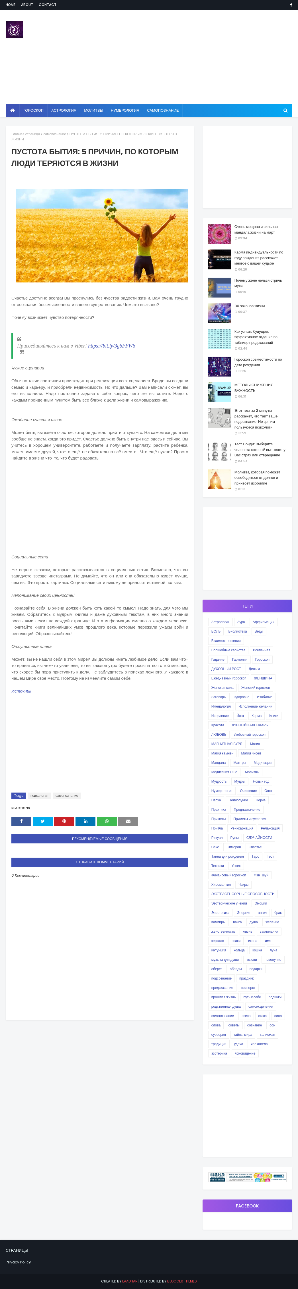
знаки (236, 940)
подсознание (221, 978)
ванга (237, 922)
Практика (218, 809)
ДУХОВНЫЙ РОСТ (226, 668)
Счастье (255, 847)
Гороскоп (262, 659)
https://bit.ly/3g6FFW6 (111, 346)
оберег (216, 968)
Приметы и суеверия (249, 818)
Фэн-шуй (261, 875)
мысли (251, 959)
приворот (248, 987)
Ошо (268, 790)
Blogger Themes (182, 1281)
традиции (218, 1043)
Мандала (218, 762)
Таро (255, 856)
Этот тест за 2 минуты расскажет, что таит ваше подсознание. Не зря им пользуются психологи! (256, 419)
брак (277, 912)
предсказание (222, 987)
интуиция (218, 950)
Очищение (248, 790)
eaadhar (130, 1281)
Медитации (263, 762)
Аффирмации (263, 621)
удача (238, 1043)
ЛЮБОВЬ (218, 734)
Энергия (243, 912)
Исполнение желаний (255, 706)
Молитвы (252, 772)
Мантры (239, 762)
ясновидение (245, 1053)
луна (273, 950)
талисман (267, 1034)
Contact (47, 4)
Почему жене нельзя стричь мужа (258, 283)
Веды (259, 631)
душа (254, 922)
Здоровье (242, 697)
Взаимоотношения (226, 640)
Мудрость (219, 781)
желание (272, 922)
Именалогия (221, 706)
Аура (241, 621)
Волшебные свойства (228, 650)
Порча (261, 800)
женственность (223, 931)
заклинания (269, 931)
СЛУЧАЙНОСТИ (259, 837)
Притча (217, 828)
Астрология (220, 621)
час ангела (259, 1043)
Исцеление (220, 715)
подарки (256, 968)
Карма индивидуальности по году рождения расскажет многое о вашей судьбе (258, 258)
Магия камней (222, 753)
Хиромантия (221, 884)
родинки (275, 997)
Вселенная (261, 650)
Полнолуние (238, 800)
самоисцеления (260, 1006)
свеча (246, 1015)
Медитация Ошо (224, 772)
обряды (236, 968)
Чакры (243, 884)
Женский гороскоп (255, 687)
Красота (217, 725)
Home (10, 4)
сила (278, 1015)
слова (216, 1025)
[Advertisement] (192, 57)
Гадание (217, 659)
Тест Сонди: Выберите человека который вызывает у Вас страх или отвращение (259, 449)
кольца (239, 950)
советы (233, 1025)
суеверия (218, 1034)
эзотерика (219, 1053)
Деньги (254, 668)
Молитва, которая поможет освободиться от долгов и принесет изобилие (257, 477)
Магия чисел (251, 753)
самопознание (54, 134)
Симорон (233, 847)
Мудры (239, 781)
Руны (234, 837)
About (27, 4)
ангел (262, 912)
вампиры (218, 922)
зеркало (217, 940)
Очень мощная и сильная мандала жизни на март (256, 229)
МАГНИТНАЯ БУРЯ (226, 743)
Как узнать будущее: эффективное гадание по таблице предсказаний (255, 337)
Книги (273, 715)
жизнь (247, 931)
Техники (217, 865)
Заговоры (218, 697)
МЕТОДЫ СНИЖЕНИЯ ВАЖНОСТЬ (253, 387)
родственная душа (226, 1006)
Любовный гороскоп (250, 734)
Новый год (261, 781)
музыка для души (225, 959)
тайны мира (243, 1034)
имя (268, 940)
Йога (240, 715)
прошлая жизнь (223, 997)
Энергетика (220, 912)
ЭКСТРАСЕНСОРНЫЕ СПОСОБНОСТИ (243, 893)
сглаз (262, 1015)
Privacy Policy (18, 1262)
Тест (270, 856)
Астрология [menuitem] (63, 110)
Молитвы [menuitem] (93, 110)
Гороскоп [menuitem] (33, 110)
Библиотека (237, 631)
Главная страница (25, 134)
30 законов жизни (249, 306)
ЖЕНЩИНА (263, 678)
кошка (257, 950)
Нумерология (221, 790)
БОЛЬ (216, 631)
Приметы (218, 818)
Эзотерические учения (229, 903)
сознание (254, 1025)
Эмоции (261, 903)
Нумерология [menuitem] (125, 110)
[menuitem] (13, 110)
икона (252, 940)
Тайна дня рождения (227, 856)
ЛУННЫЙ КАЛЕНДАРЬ (250, 725)
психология (39, 795)
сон (272, 1025)
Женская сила (222, 687)
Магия (255, 743)
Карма (257, 715)
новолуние (273, 959)
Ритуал (217, 837)
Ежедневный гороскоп (228, 678)
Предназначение (247, 809)
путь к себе (252, 997)
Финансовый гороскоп (228, 875)
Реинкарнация (241, 828)
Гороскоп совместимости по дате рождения (258, 362)
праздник (246, 978)
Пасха (216, 800)
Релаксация (270, 828)
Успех (236, 865)
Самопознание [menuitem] (163, 110)
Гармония (240, 659)
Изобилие (265, 697)
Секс (215, 847)
